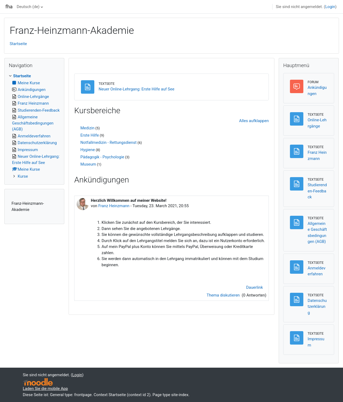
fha (9, 7)
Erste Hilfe (89, 135)
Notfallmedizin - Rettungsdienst (108, 142)
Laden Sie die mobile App (45, 388)
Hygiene (87, 149)
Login (330, 6)
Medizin (87, 128)
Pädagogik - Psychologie (102, 157)
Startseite (18, 43)
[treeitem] (34, 126)
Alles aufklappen (254, 120)
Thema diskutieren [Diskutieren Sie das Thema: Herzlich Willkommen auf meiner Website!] (224, 295)
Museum (88, 164)
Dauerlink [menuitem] (254, 287)
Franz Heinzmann (113, 205)
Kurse (23, 176)
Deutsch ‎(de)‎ (28, 6)
